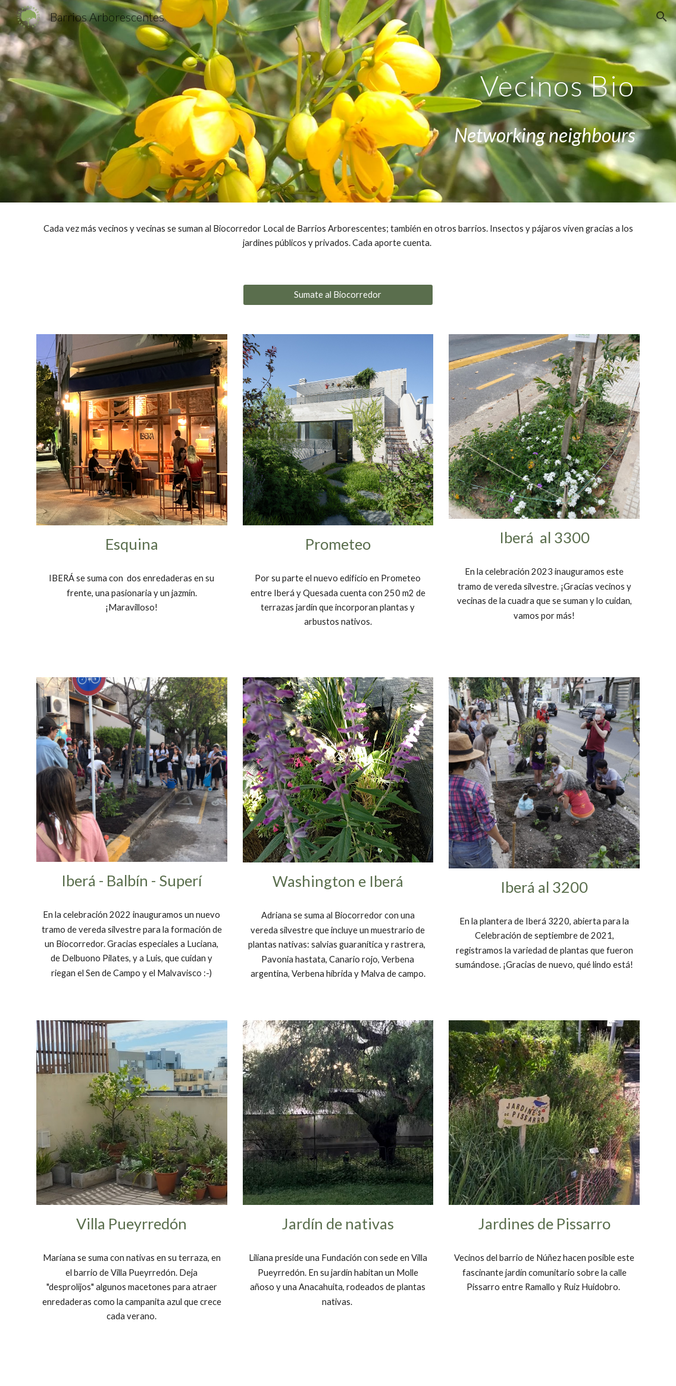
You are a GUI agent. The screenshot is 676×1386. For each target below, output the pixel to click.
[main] (441, 77)
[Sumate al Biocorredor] (338, 295)
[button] (661, 16)
